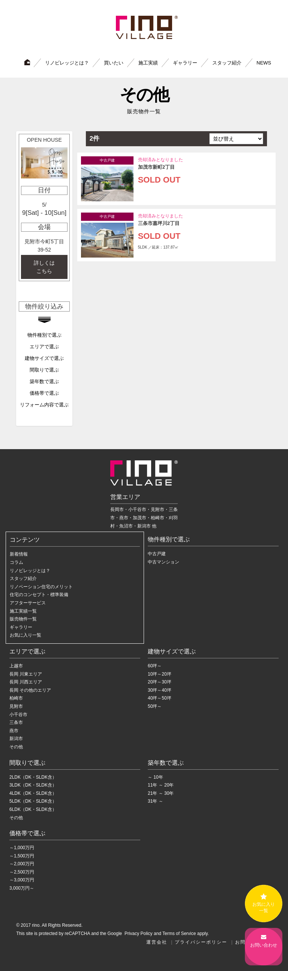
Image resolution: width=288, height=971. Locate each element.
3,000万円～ (21, 888)
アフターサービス (28, 602)
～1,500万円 (21, 855)
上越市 (16, 665)
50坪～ (155, 706)
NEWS (263, 62)
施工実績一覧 (23, 610)
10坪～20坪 (159, 673)
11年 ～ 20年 (161, 785)
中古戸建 (157, 553)
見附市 (16, 706)
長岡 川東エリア (25, 673)
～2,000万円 (21, 863)
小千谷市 (18, 714)
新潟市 (16, 738)
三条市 (16, 722)
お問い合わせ (263, 946)
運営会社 (156, 941)
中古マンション (163, 562)
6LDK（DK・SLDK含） (33, 809)
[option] (44, 207)
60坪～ (155, 665)
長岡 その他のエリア (30, 689)
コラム (16, 562)
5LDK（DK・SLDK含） (33, 801)
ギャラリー (185, 62)
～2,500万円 (21, 872)
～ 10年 (155, 776)
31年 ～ (155, 801)
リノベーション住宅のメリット (41, 586)
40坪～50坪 (159, 698)
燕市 (13, 730)
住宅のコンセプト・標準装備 (39, 594)
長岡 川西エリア (25, 682)
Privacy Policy (138, 933)
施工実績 (148, 62)
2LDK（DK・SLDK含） (33, 776)
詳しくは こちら (44, 266)
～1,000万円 (21, 847)
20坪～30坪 (159, 682)
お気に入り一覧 (25, 635)
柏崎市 (16, 698)
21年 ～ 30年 (161, 793)
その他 (16, 746)
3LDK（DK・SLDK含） (33, 785)
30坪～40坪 (159, 689)
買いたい (113, 62)
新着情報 (19, 554)
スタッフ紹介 (227, 62)
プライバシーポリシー (201, 941)
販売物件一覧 (23, 619)
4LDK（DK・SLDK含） (33, 793)
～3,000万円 (21, 880)
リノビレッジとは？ (67, 62)
